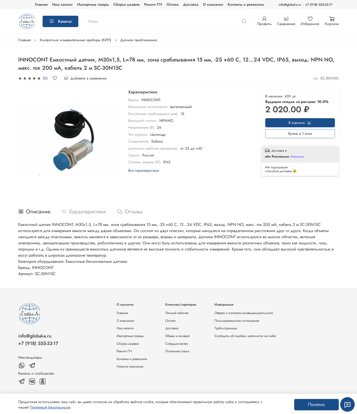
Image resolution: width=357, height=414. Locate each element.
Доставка (190, 4)
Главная (41, 4)
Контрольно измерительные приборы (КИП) (75, 40)
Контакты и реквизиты (246, 4)
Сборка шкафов (126, 4)
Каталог (60, 21)
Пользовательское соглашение (236, 320)
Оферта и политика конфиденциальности (243, 313)
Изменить (297, 156)
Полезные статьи (177, 351)
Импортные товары (93, 4)
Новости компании (130, 366)
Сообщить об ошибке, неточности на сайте (245, 336)
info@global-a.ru (290, 4)
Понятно (316, 404)
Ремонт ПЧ (153, 4)
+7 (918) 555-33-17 (318, 4)
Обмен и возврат (177, 336)
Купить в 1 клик (300, 133)
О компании (213, 4)
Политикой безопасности (50, 407)
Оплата (172, 4)
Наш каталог (62, 4)
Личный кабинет (176, 313)
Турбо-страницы (225, 328)
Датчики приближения (138, 40)
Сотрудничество (176, 343)
